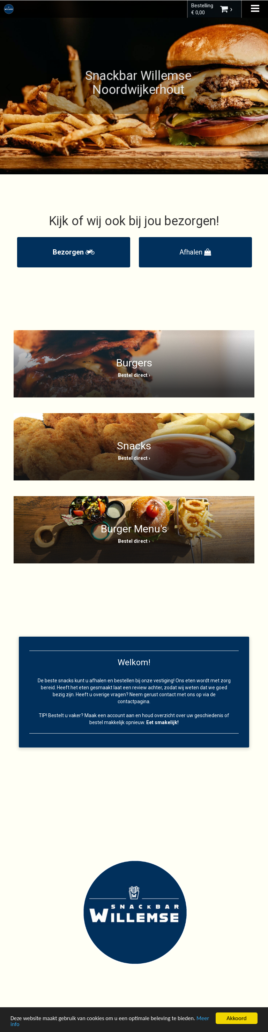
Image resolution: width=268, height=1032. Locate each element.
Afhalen (195, 252)
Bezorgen (74, 252)
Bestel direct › (134, 375)
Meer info (22, 1025)
